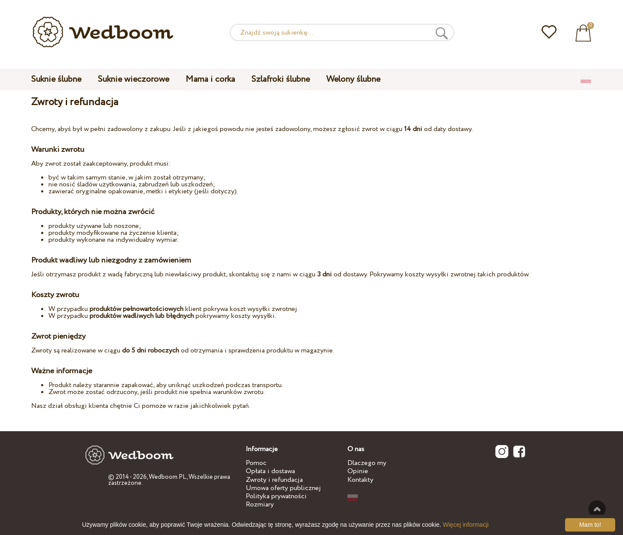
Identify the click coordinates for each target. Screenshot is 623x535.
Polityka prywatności (276, 496)
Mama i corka (210, 79)
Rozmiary (260, 504)
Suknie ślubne (56, 79)
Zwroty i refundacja (274, 480)
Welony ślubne (353, 79)
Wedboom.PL (167, 477)
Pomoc (256, 463)
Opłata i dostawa (270, 471)
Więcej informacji (466, 524)
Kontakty (360, 480)
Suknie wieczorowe (133, 79)
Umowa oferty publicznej (283, 488)
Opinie (357, 471)
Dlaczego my (366, 463)
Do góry (597, 509)
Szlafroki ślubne (280, 79)
